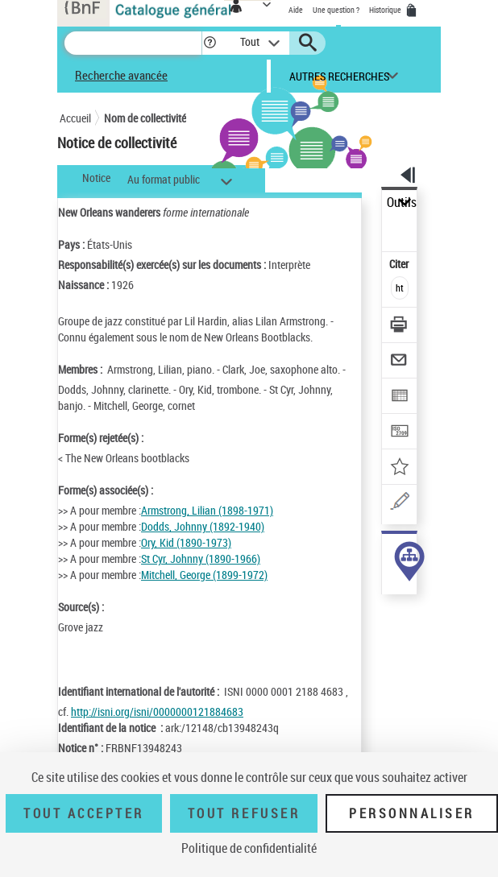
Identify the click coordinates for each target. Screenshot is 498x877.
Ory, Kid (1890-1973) (186, 542)
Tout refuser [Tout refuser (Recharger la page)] (244, 813)
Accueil (75, 118)
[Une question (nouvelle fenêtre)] (400, 503)
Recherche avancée (121, 75)
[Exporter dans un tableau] (400, 397)
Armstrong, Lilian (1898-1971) (207, 510)
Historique (386, 9)
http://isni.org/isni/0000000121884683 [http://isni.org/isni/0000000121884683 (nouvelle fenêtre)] (157, 711)
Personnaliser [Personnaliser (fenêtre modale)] (412, 813)
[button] (210, 43)
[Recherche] (132, 43)
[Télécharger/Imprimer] (400, 326)
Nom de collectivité (145, 118)
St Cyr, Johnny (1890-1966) (200, 558)
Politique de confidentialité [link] (249, 848)
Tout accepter (83, 813)
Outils (402, 202)
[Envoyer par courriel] (400, 362)
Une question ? (336, 9)
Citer (400, 263)
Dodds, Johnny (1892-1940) (202, 526)
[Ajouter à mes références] (400, 468)
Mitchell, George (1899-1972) (204, 574)
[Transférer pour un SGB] (400, 433)
